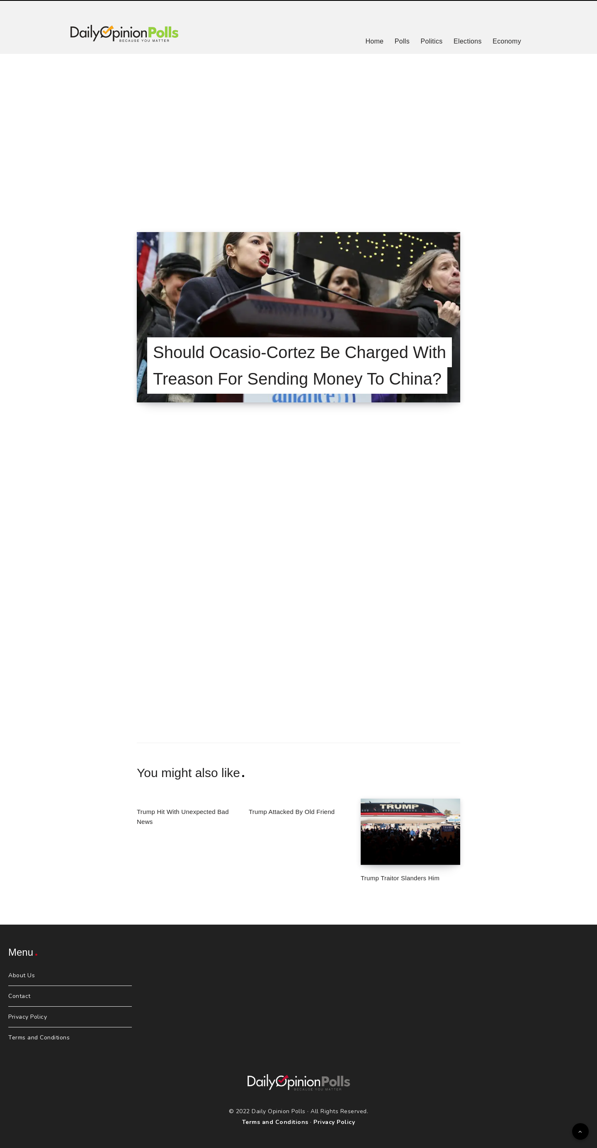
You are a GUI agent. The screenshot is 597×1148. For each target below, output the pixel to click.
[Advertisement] (298, 133)
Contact (19, 996)
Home (374, 41)
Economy (507, 41)
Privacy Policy (27, 1017)
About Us (21, 975)
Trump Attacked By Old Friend (292, 811)
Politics (431, 41)
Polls (402, 41)
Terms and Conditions (39, 1037)
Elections (468, 41)
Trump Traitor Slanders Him (400, 878)
